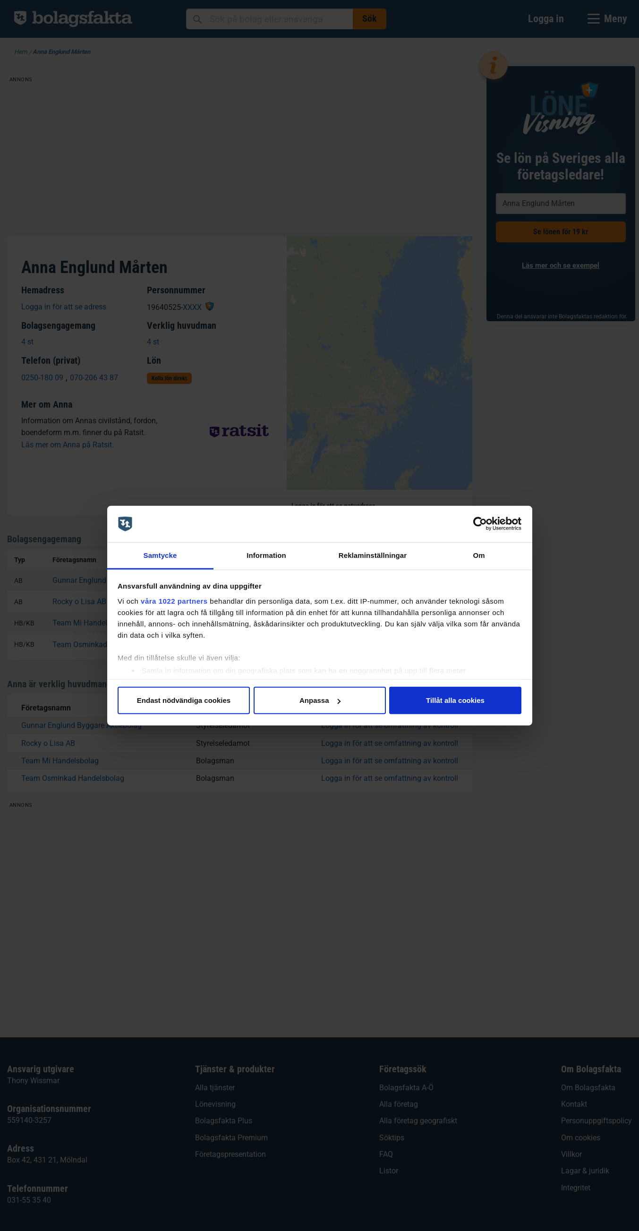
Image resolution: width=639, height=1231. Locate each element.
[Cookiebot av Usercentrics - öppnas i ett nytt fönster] (480, 524)
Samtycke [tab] (160, 555)
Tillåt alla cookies (455, 700)
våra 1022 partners (174, 601)
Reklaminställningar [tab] (373, 555)
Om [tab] (479, 555)
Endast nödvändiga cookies (183, 700)
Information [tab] (266, 555)
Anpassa (320, 700)
